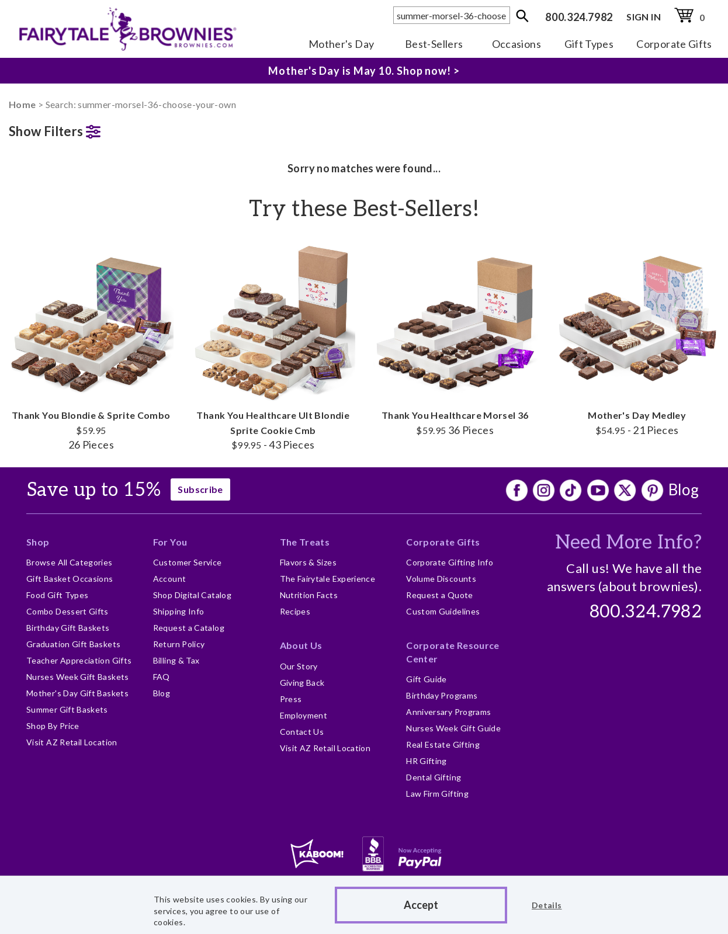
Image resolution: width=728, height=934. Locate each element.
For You (170, 541)
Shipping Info (178, 611)
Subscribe (200, 489)
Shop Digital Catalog (192, 595)
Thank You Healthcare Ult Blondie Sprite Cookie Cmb (273, 345)
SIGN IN (643, 16)
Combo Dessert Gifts (67, 611)
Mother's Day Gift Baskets (77, 693)
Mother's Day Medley (637, 338)
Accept (421, 904)
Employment (304, 715)
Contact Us (302, 732)
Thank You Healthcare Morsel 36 (455, 338)
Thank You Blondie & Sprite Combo (91, 345)
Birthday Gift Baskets (68, 628)
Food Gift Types (57, 595)
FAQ (161, 677)
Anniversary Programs (448, 712)
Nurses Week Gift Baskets (77, 677)
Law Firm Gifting (437, 793)
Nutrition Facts (309, 595)
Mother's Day (341, 43)
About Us (301, 645)
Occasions (516, 43)
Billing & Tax (176, 660)
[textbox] (451, 15)
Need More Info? (628, 543)
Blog (683, 489)
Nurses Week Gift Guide (453, 728)
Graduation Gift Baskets (73, 644)
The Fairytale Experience (328, 579)
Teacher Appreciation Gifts (78, 660)
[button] (91, 129)
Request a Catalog (188, 628)
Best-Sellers (434, 43)
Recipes (295, 611)
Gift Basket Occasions (69, 579)
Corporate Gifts (674, 43)
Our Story (299, 666)
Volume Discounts (441, 579)
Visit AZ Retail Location (71, 742)
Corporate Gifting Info (449, 562)
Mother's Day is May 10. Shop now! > (364, 70)
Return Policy (179, 644)
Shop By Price (52, 726)
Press (291, 699)
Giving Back (302, 683)
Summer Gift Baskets (67, 709)
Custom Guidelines (443, 611)
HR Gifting (426, 761)
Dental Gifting (433, 777)
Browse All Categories (69, 562)
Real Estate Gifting (443, 744)
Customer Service (187, 562)
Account (169, 579)
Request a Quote (439, 595)
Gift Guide (426, 679)
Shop (37, 541)
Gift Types (589, 43)
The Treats (305, 541)
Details (547, 905)
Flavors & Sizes (308, 562)
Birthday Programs (441, 695)
